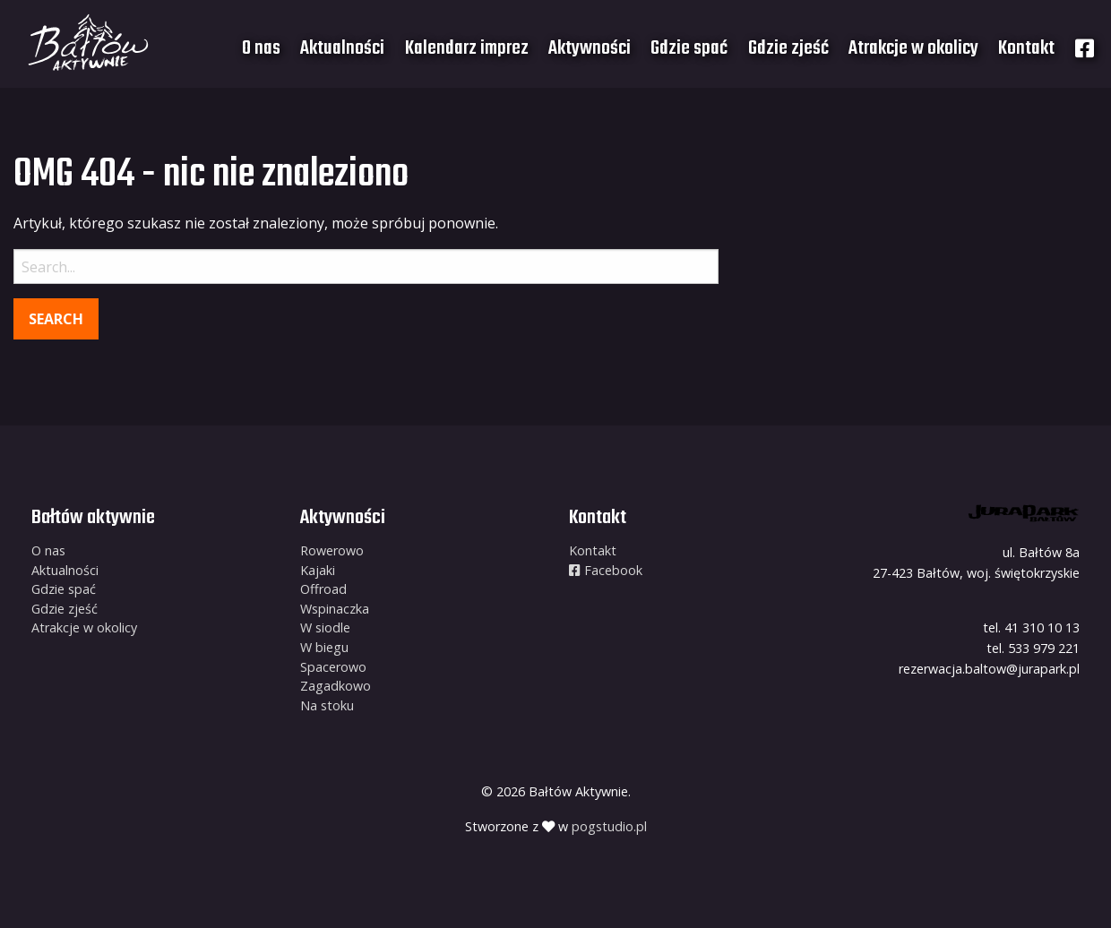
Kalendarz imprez (467, 48)
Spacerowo (333, 666)
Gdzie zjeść (788, 48)
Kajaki (317, 570)
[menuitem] (261, 48)
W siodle (325, 627)
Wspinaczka (334, 608)
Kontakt (1026, 48)
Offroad (323, 588)
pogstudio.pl (609, 826)
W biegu (324, 647)
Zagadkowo (335, 685)
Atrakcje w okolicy (913, 48)
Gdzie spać (689, 48)
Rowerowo (332, 550)
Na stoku (327, 705)
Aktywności (589, 48)
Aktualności (342, 48)
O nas (261, 48)
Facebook (605, 570)
